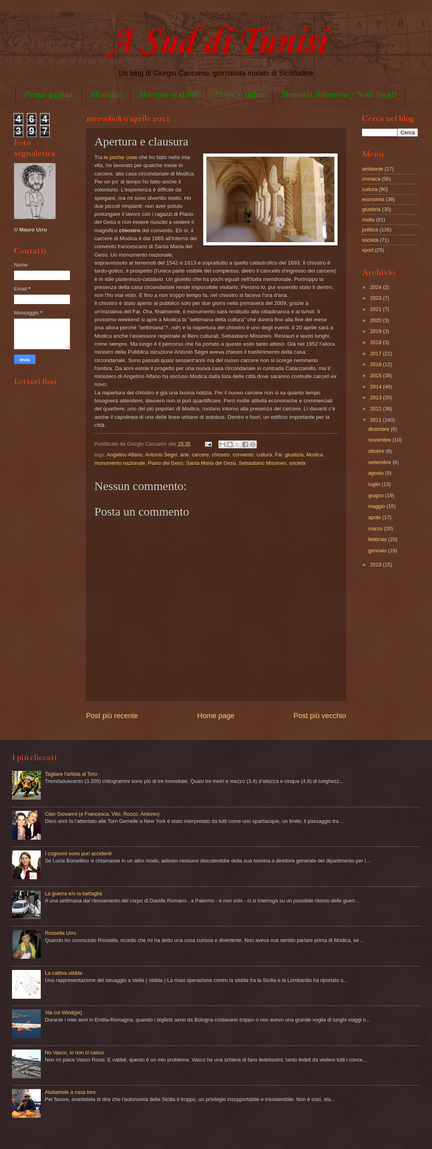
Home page (215, 716)
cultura (264, 455)
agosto (376, 473)
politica (370, 230)
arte (184, 455)
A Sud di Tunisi (216, 42)
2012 (376, 409)
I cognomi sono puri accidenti (78, 853)
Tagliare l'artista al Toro (71, 774)
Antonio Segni (161, 455)
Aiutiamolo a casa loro (70, 1092)
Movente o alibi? (168, 95)
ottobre (377, 451)
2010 (376, 565)
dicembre (379, 429)
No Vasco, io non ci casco (74, 1052)
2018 (376, 342)
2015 (376, 375)
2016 (376, 364)
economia (373, 199)
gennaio (378, 551)
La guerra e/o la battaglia (73, 893)
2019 (376, 331)
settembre (380, 462)
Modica (314, 455)
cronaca (371, 179)
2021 (376, 309)
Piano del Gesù (165, 463)
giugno (376, 495)
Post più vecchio (320, 716)
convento (243, 455)
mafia (368, 220)
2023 (376, 298)
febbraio (378, 539)
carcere (200, 455)
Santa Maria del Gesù (211, 463)
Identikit (106, 95)
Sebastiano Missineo (262, 463)
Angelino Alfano (124, 455)
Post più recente (112, 716)
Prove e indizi (239, 95)
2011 (376, 420)
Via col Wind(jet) (63, 1013)
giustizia (294, 455)
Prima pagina (48, 95)
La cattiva (63, 973)
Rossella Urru (60, 933)
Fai (278, 455)
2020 (376, 320)
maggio (377, 506)
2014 (376, 387)
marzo (376, 529)
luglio (375, 484)
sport (368, 250)
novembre (380, 440)
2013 (376, 397)
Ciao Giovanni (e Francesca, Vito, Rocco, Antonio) (102, 814)
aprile (375, 517)
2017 (376, 353)
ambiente (372, 169)
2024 (376, 287)
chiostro (221, 455)
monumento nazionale (119, 463)
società (297, 463)
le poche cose (120, 157)
